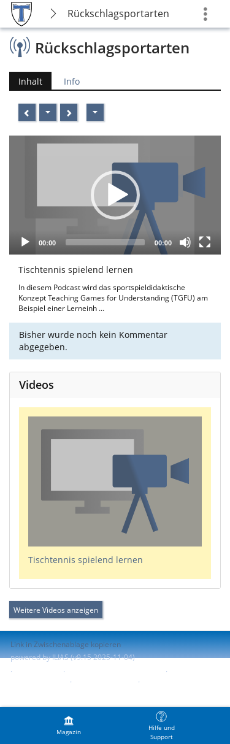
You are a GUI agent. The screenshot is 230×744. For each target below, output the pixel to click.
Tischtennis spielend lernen (85, 560)
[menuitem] (68, 725)
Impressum (37, 671)
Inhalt (30, 81)
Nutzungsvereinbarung (49, 692)
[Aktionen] (47, 112)
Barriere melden (103, 682)
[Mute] (185, 242)
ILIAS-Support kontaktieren (114, 671)
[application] (115, 195)
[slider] (105, 242)
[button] (115, 195)
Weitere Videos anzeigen (55, 610)
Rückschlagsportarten (118, 13)
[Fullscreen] (205, 242)
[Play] (25, 242)
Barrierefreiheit (37, 682)
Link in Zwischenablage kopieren (65, 644)
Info (72, 81)
